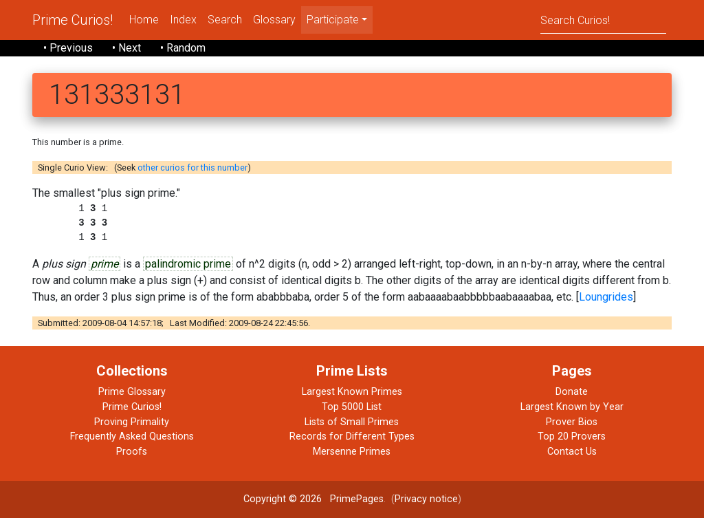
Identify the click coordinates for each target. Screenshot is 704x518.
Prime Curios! (72, 20)
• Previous (68, 47)
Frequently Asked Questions (132, 436)
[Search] (603, 20)
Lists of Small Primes (352, 422)
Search (225, 19)
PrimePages (357, 499)
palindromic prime (188, 263)
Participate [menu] (333, 19)
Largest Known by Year (572, 407)
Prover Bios (571, 422)
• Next (126, 47)
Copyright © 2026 (282, 499)
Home (144, 19)
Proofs (131, 451)
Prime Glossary (132, 392)
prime (104, 263)
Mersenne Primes (351, 451)
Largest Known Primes (352, 392)
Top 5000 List (352, 407)
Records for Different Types (352, 436)
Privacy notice (426, 499)
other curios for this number (193, 167)
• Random (183, 47)
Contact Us (572, 451)
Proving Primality (131, 422)
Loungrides (606, 296)
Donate (572, 392)
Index (183, 19)
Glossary (274, 19)
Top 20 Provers (572, 436)
